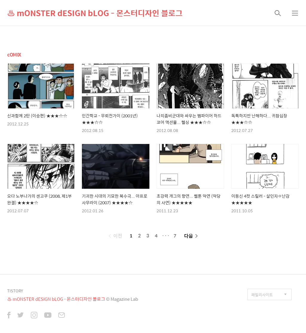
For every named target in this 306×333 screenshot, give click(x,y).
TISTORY (15, 291)
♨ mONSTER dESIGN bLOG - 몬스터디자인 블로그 (95, 13)
